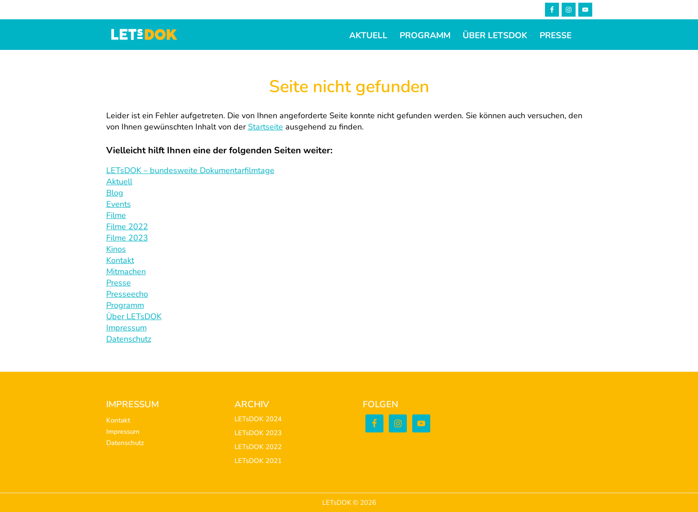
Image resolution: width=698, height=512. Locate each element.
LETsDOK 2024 (258, 418)
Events (118, 204)
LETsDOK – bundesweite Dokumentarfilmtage (190, 170)
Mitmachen (126, 271)
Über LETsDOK (134, 316)
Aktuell (119, 181)
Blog (114, 192)
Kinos (116, 249)
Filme (116, 215)
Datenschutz (128, 339)
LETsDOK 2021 (258, 460)
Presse (118, 282)
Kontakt (120, 260)
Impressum (126, 327)
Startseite (265, 126)
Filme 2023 (127, 237)
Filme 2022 (127, 226)
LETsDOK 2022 (258, 446)
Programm (125, 305)
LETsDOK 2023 (258, 432)
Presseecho (127, 294)
